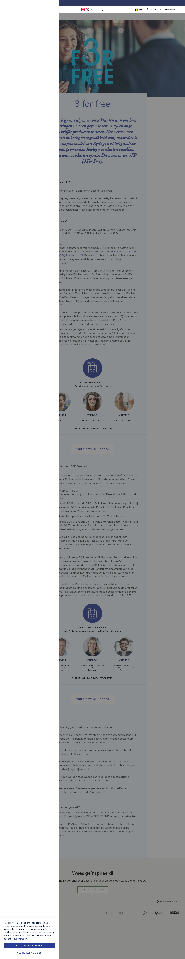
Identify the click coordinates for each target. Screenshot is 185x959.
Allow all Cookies (29, 952)
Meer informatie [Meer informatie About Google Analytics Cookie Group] (47, 102)
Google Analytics (50, 83)
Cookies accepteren (29, 945)
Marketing (50, 41)
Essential (50, 6)
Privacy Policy (19, 938)
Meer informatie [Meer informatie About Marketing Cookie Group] (47, 70)
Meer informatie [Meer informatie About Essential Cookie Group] (47, 29)
